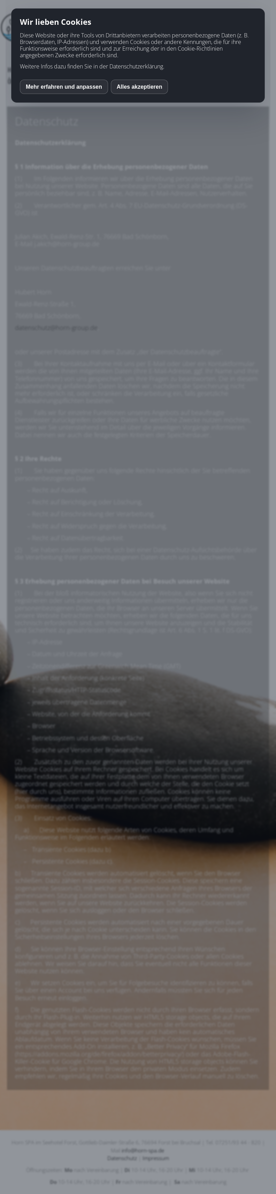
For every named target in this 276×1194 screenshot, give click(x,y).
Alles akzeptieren (139, 87)
